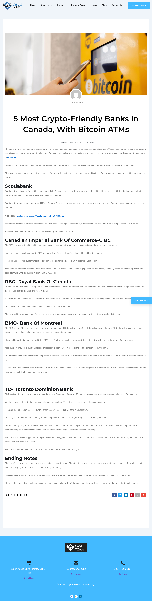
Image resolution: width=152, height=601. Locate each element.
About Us (46, 5)
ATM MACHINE (88, 143)
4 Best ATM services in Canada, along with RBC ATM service (42, 216)
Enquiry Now (141, 301)
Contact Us (117, 5)
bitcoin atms (13, 157)
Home (33, 5)
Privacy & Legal (89, 584)
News (94, 5)
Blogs (104, 5)
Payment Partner (79, 5)
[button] (114, 495)
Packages (61, 5)
